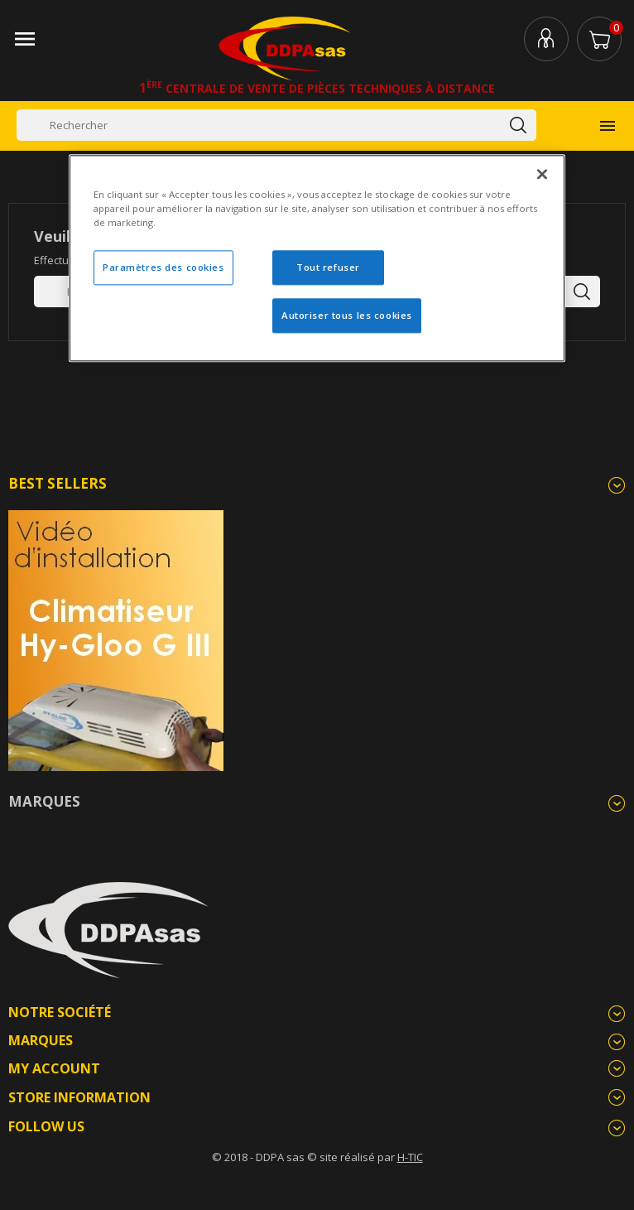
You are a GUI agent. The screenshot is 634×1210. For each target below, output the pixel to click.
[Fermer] (542, 175)
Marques (44, 801)
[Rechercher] (276, 125)
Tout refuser (328, 268)
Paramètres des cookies (163, 268)
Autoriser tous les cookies (346, 316)
